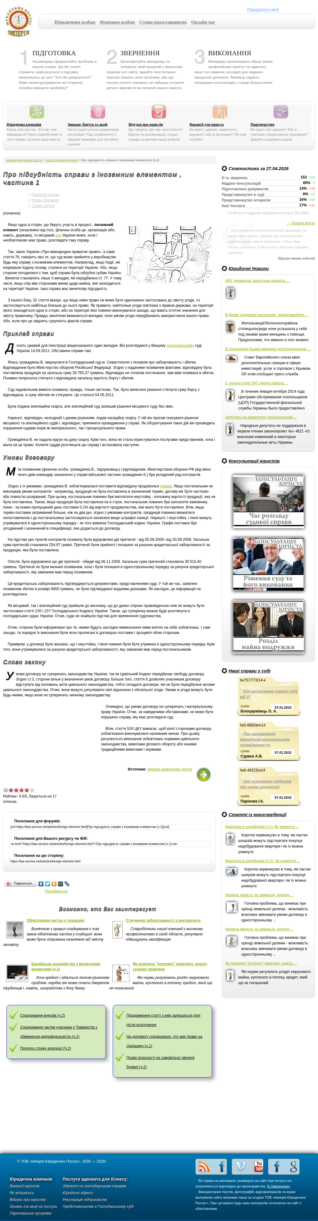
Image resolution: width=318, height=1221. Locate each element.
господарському (180, 345)
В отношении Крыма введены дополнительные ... (268, 349)
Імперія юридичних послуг (20, 21)
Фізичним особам (117, 22)
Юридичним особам (75, 22)
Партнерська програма (30, 1213)
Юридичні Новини (249, 268)
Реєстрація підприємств (85, 1199)
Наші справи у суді (249, 670)
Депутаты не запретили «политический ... (261, 417)
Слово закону (43, 206)
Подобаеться (56, 891)
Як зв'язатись (22, 1193)
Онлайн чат (203, 22)
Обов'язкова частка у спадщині (55, 920)
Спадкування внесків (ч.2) (42, 1015)
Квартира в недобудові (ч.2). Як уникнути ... (262, 861)
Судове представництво (163, 22)
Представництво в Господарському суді (98, 1206)
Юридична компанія (24, 124)
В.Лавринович (278, 1186)
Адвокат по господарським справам (94, 1186)
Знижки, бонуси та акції (87, 124)
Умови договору (45, 200)
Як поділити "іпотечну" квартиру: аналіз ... (261, 963)
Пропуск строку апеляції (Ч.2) (45, 1048)
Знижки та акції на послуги (33, 1206)
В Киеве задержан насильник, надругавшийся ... (267, 315)
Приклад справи (45, 194)
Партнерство (263, 124)
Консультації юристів (254, 461)
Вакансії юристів (24, 1186)
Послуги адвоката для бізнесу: (95, 1179)
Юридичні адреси (78, 1193)
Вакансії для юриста (206, 124)
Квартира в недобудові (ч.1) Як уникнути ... (262, 827)
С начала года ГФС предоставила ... (256, 383)
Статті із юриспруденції (257, 814)
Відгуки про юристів (146, 124)
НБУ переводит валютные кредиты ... (257, 280)
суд (58, 235)
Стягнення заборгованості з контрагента (163, 920)
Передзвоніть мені (263, 9)
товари (166, 486)
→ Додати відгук (301, 223)
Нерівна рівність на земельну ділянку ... (259, 895)
